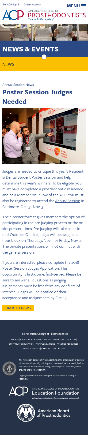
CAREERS (45, 348)
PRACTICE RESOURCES (67, 343)
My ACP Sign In (11, 4)
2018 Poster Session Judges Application (40, 265)
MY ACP (15, 339)
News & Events (30, 49)
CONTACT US (58, 348)
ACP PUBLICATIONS (45, 343)
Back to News (18, 307)
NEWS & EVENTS (31, 348)
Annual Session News (18, 84)
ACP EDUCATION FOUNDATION (49, 339)
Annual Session (67, 201)
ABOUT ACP (26, 339)
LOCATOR (71, 339)
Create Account (32, 4)
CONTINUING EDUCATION (21, 343)
